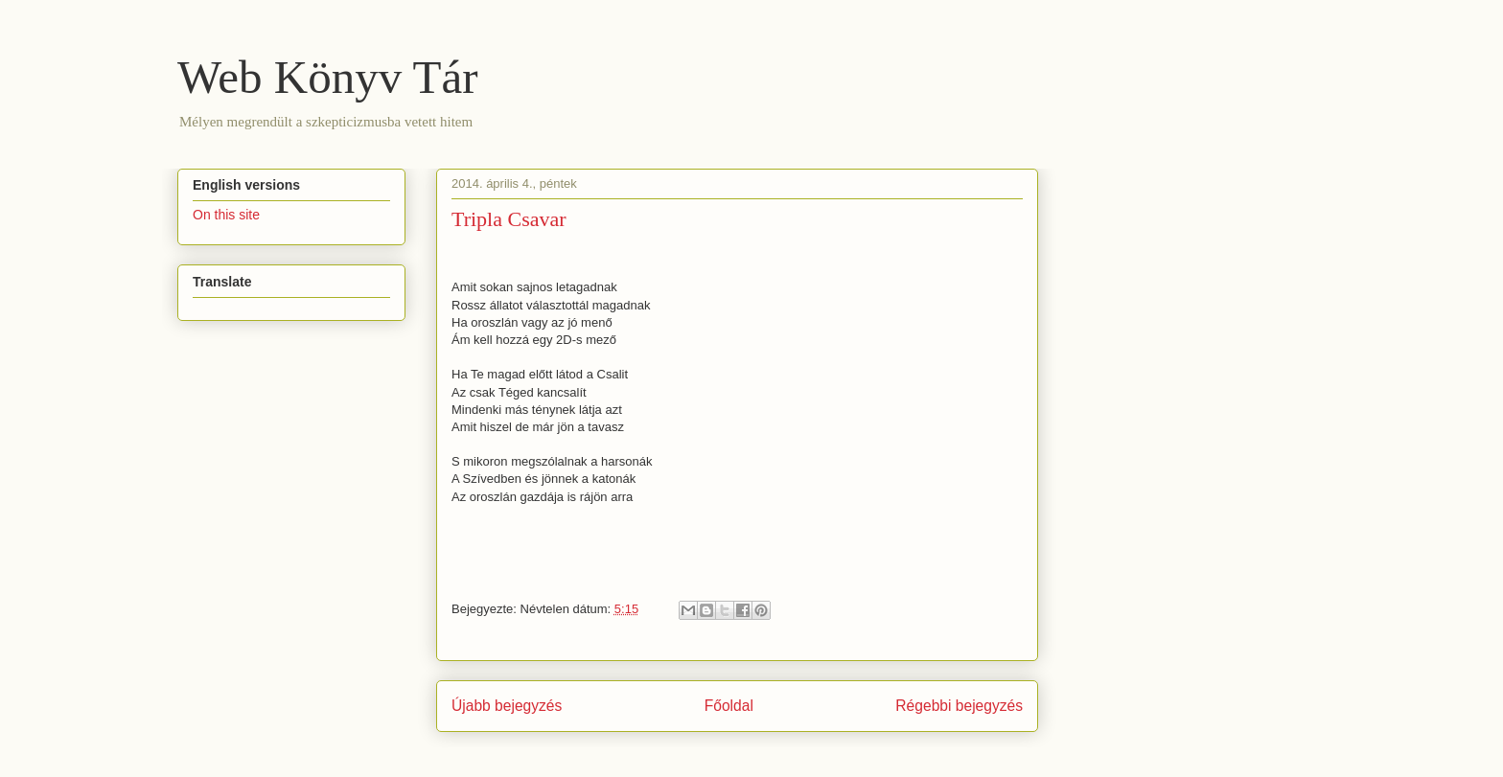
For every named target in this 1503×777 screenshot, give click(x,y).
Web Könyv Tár (327, 77)
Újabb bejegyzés (506, 705)
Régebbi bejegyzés (959, 705)
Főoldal (729, 705)
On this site (226, 214)
